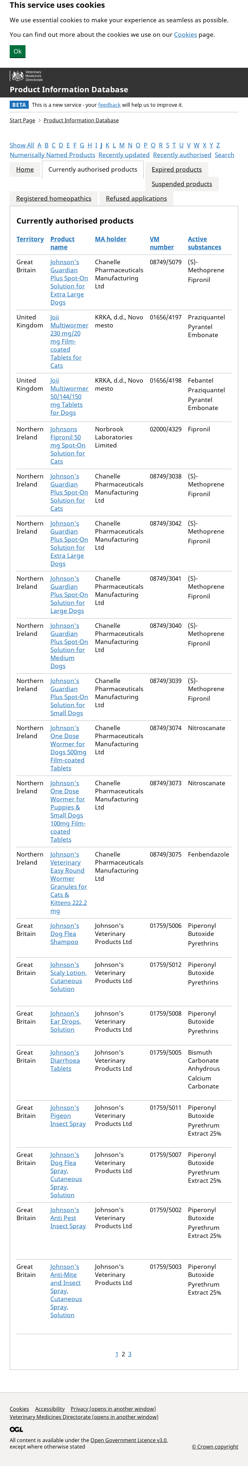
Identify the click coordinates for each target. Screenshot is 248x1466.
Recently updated (124, 155)
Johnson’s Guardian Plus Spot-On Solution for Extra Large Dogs (69, 282)
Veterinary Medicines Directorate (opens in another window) (84, 1417)
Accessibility (50, 1408)
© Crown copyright (215, 1446)
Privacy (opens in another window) (113, 1408)
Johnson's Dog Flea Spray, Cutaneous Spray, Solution (66, 1174)
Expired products (177, 170)
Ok (18, 51)
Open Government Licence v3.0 (128, 1440)
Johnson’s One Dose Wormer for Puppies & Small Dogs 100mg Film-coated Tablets (68, 811)
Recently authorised (182, 155)
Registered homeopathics (53, 199)
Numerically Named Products (52, 155)
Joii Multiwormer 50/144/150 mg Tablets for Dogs (69, 396)
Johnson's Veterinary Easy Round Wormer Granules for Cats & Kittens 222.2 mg (68, 882)
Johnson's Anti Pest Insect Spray (68, 1218)
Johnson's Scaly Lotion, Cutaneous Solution (68, 976)
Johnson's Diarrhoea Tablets (65, 1060)
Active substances (204, 243)
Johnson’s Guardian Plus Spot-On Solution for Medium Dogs (69, 645)
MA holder (111, 239)
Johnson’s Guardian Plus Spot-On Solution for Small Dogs (69, 697)
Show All (22, 145)
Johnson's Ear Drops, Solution (65, 1021)
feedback (109, 104)
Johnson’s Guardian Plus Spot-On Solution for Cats (69, 492)
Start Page (22, 120)
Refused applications (136, 199)
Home (25, 170)
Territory (30, 239)
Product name (62, 243)
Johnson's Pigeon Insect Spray (68, 1115)
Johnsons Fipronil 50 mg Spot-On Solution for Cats (68, 445)
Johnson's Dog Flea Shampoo (64, 933)
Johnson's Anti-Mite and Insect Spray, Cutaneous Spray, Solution (66, 1290)
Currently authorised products (92, 170)
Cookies (185, 34)
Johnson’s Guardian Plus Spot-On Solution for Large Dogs (69, 594)
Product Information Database (69, 89)
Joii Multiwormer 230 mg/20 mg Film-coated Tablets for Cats (69, 341)
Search (224, 155)
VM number (162, 243)
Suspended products (182, 184)
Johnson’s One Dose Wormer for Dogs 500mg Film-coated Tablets (68, 748)
